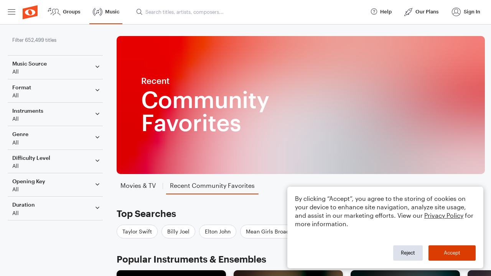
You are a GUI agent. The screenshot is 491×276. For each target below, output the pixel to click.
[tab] (138, 185)
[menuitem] (11, 12)
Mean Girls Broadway (273, 231)
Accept (452, 253)
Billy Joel (178, 231)
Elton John (218, 231)
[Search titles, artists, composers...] (249, 12)
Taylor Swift (137, 231)
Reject (408, 253)
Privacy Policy (443, 215)
